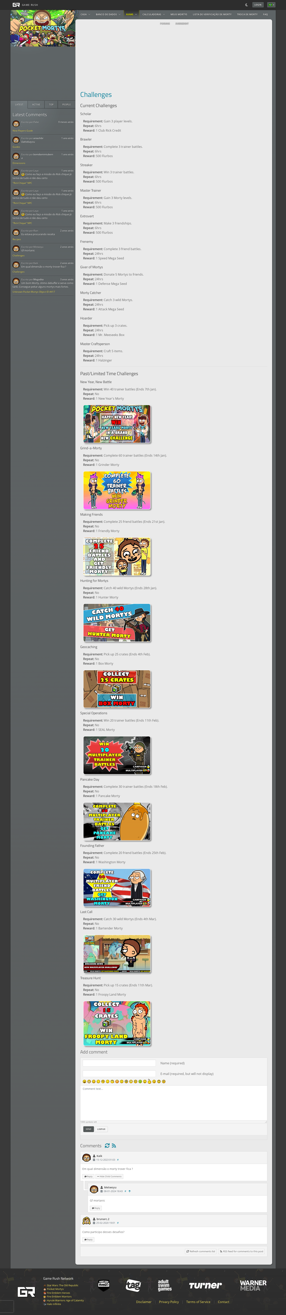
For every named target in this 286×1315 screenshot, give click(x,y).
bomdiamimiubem (43, 154)
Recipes (17, 239)
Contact (223, 1302)
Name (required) (172, 1063)
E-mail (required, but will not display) (186, 1074)
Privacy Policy (169, 1302)
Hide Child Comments (109, 1176)
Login (258, 4)
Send (88, 1129)
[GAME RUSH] (24, 5)
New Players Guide (23, 130)
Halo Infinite (52, 1304)
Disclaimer (144, 1302)
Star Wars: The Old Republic (60, 1285)
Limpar (101, 1129)
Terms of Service (198, 1302)
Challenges (18, 255)
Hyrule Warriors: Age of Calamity (63, 1300)
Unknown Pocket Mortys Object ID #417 (34, 291)
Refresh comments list (200, 1251)
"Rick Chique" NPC (22, 182)
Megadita (38, 279)
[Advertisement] (43, 74)
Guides (16, 146)
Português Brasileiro (270, 5)
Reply (88, 1176)
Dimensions (19, 163)
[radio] (19, 105)
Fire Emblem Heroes (56, 1293)
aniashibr (38, 138)
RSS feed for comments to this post (241, 1251)
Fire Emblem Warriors (57, 1296)
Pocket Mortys (53, 1289)
